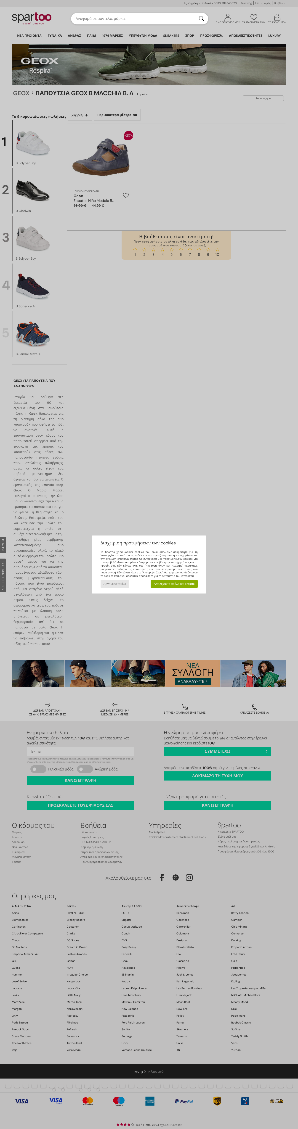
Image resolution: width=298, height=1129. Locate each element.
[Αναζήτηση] (201, 18)
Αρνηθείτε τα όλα (115, 584)
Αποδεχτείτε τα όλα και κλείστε (174, 584)
